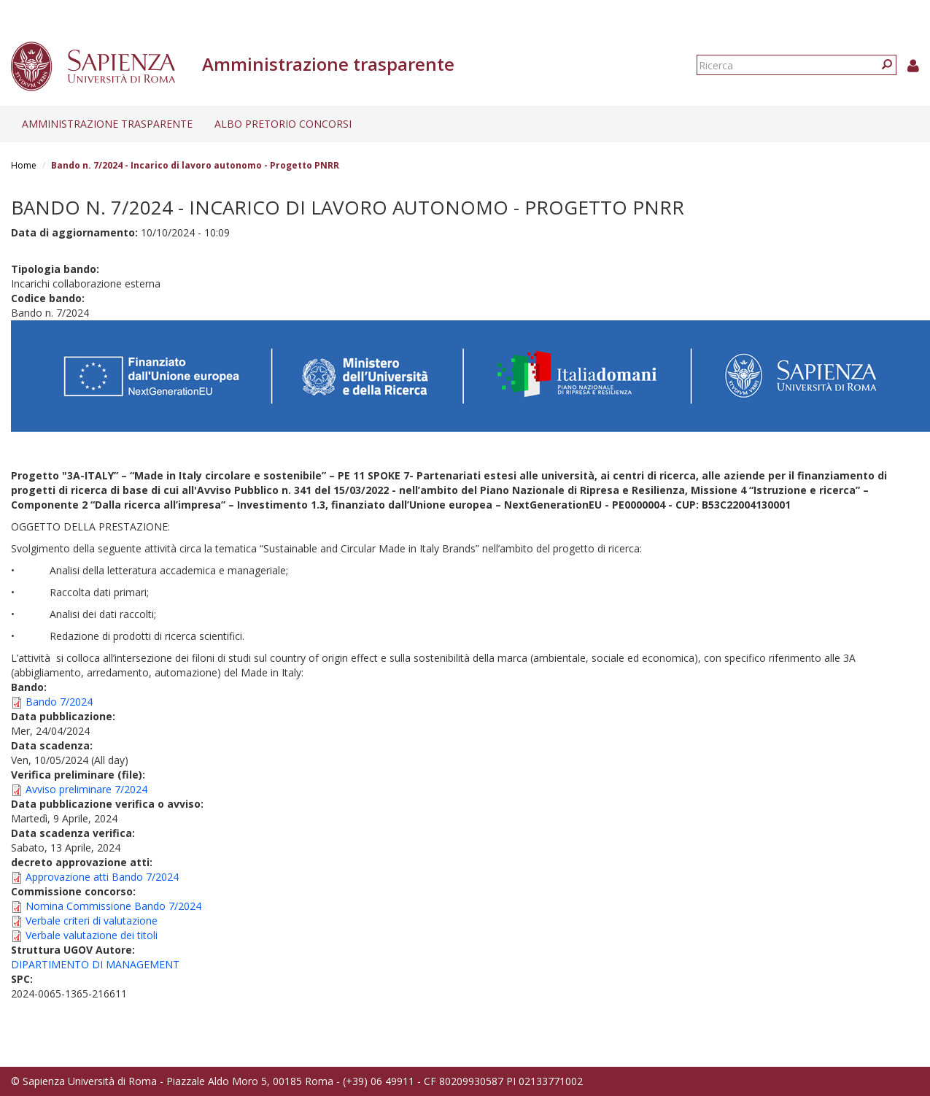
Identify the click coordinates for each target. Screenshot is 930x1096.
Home (23, 165)
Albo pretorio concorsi (283, 124)
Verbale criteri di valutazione (92, 920)
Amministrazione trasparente (107, 124)
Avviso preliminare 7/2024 (86, 789)
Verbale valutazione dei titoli (92, 935)
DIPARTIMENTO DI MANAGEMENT (95, 964)
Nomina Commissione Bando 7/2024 (113, 906)
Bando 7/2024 (59, 702)
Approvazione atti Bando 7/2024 (102, 877)
